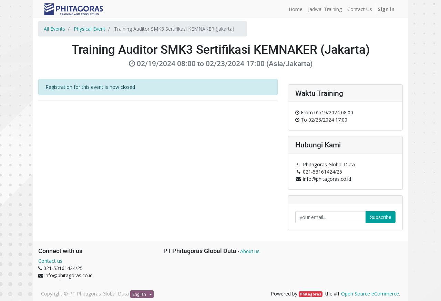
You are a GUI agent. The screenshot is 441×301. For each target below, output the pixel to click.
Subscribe (380, 217)
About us (249, 251)
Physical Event (89, 28)
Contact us (50, 261)
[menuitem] (295, 9)
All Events (54, 28)
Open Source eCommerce (370, 293)
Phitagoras (310, 294)
